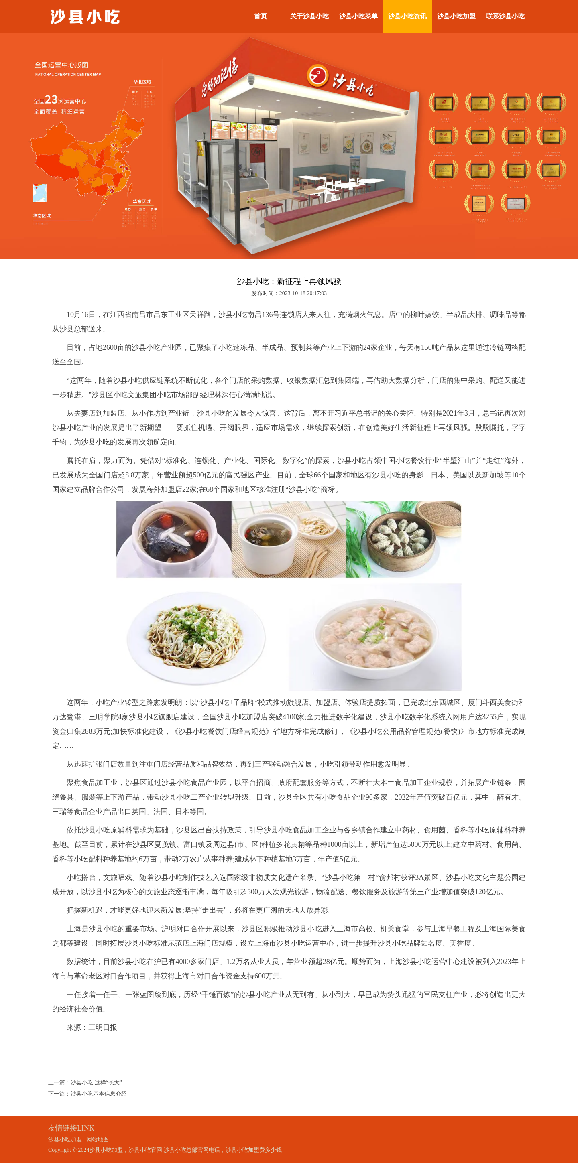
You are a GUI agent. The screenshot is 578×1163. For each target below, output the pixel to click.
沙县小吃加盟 (456, 16)
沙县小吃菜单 (358, 16)
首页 (260, 16)
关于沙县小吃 (309, 16)
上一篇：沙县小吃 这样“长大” (85, 1083)
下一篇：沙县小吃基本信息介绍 (87, 1094)
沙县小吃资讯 (407, 16)
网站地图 (97, 1140)
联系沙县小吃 (505, 16)
